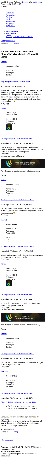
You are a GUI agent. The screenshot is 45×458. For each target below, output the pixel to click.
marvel (4, 220)
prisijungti (24, 2)
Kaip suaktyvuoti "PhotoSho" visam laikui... (16, 81)
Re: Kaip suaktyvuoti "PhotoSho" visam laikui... (17, 139)
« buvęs (4, 41)
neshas (3, 108)
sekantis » (11, 41)
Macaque (4, 371)
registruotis (37, 2)
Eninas (4, 62)
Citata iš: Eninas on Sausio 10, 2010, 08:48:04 (18, 402)
